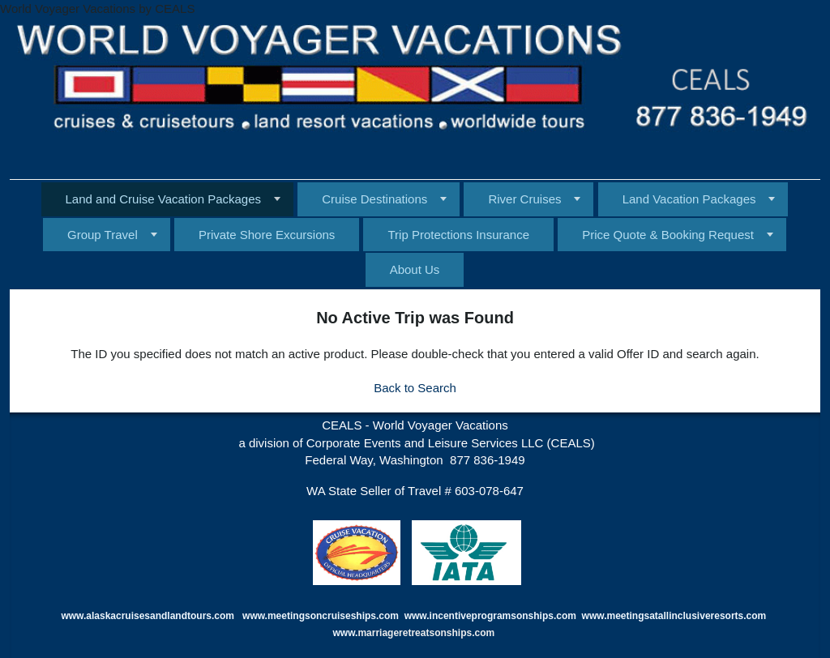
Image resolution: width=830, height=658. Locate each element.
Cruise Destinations (374, 199)
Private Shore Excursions (267, 234)
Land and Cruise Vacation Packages (164, 199)
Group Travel (102, 234)
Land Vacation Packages (689, 199)
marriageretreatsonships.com (427, 633)
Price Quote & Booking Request (668, 234)
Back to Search (415, 388)
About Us (415, 269)
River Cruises (524, 199)
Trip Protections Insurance (458, 234)
